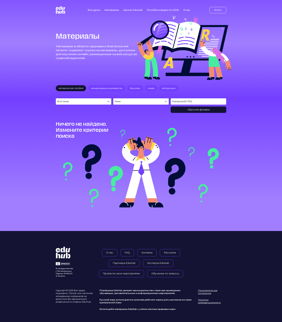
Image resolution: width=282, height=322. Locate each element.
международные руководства (106, 88)
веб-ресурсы (169, 88)
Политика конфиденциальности (209, 301)
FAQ (127, 252)
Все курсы (94, 10)
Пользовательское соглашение (207, 292)
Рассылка (170, 252)
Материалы (111, 10)
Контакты (147, 252)
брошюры (135, 88)
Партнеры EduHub (124, 263)
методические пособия (71, 88)
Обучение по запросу (165, 273)
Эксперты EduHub (158, 263)
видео (151, 88)
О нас (186, 10)
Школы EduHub (133, 10)
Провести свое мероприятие (121, 273)
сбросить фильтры (198, 109)
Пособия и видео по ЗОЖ (163, 10)
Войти (218, 10)
